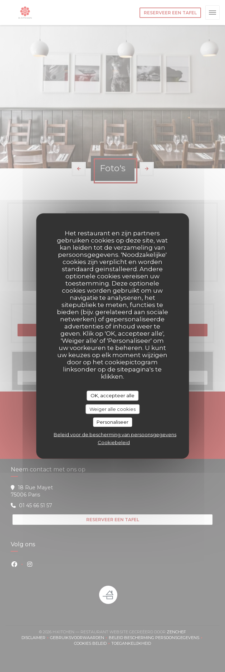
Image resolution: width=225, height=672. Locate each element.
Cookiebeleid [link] (114, 442)
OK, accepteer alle (112, 395)
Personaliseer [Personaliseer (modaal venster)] (112, 422)
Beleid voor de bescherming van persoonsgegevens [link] (115, 434)
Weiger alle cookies (112, 409)
